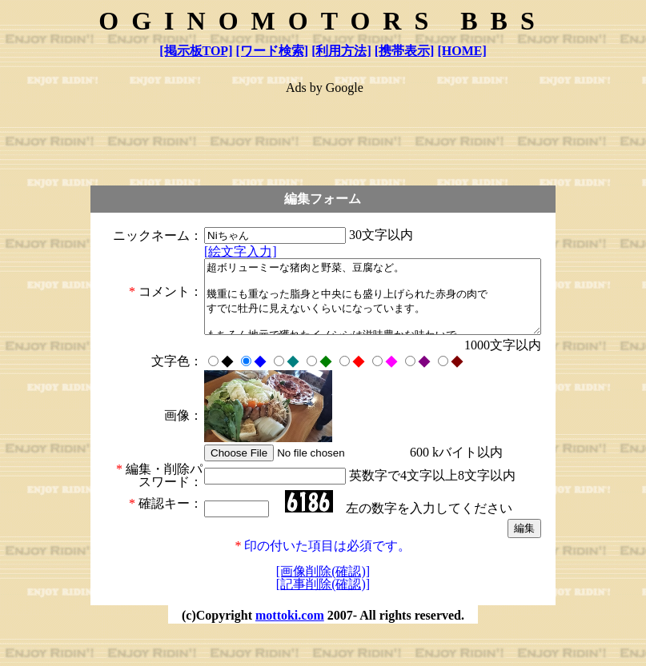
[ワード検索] (271, 51)
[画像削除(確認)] (323, 607)
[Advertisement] (324, 133)
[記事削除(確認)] (323, 620)
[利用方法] (341, 51)
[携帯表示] (405, 51)
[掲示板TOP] (195, 51)
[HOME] (461, 51)
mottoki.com (289, 651)
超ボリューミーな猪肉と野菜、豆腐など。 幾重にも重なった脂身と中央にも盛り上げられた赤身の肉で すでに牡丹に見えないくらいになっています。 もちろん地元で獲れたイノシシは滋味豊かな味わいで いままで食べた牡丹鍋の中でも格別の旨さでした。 (352, 312)
